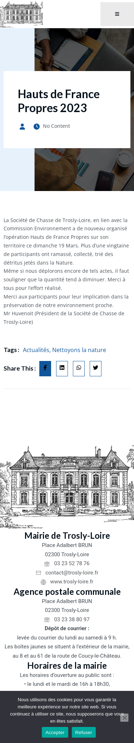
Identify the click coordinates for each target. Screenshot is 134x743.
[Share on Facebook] (45, 368)
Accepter (54, 732)
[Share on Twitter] (95, 368)
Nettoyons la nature (79, 350)
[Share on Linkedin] (62, 368)
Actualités (36, 350)
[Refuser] (124, 717)
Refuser (83, 732)
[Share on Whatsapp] (78, 368)
